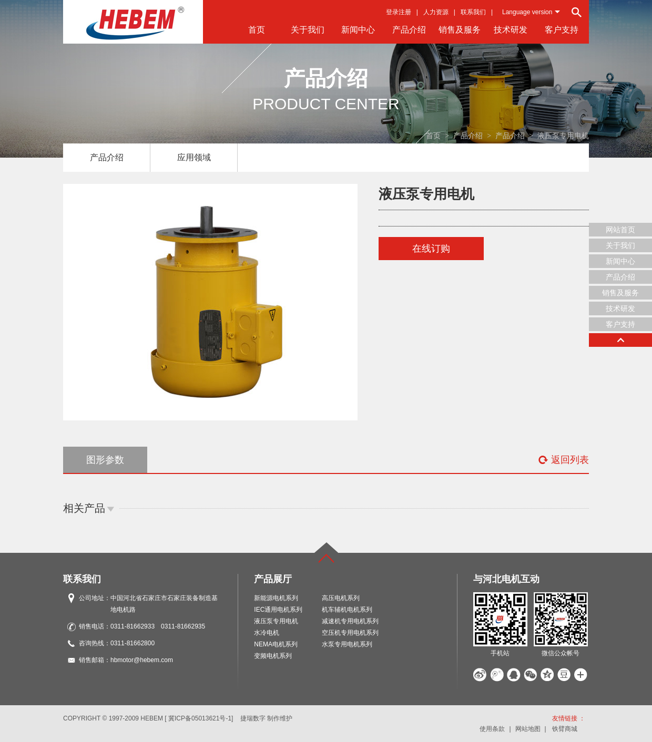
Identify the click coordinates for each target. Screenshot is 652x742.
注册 (405, 12)
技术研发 (510, 29)
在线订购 (431, 248)
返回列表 (563, 460)
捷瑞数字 (253, 718)
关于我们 (307, 29)
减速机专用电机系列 (350, 621)
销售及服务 (460, 29)
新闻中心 (358, 29)
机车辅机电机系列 (347, 609)
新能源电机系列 (276, 598)
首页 (256, 29)
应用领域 (194, 157)
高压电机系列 (341, 598)
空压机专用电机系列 (350, 632)
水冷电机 (266, 632)
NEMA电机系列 (276, 644)
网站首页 (620, 229)
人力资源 (436, 12)
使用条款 (492, 729)
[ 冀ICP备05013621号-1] (199, 718)
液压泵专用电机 (276, 621)
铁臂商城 (564, 729)
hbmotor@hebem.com (141, 660)
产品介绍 (409, 29)
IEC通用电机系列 (278, 609)
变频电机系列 (273, 655)
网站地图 (528, 729)
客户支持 (561, 29)
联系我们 (473, 12)
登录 (392, 12)
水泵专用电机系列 (347, 644)
